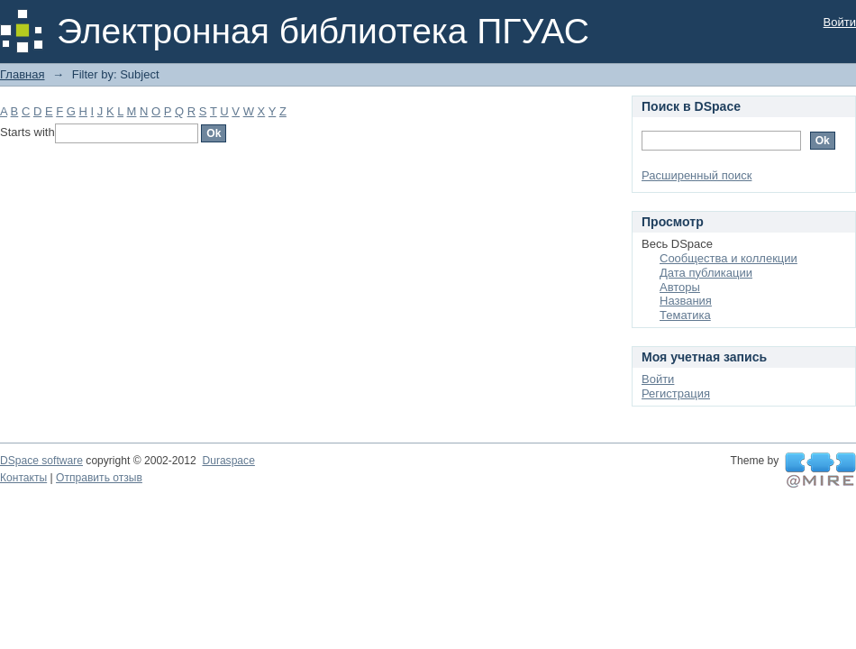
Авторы (680, 287)
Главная (22, 74)
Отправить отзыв (99, 477)
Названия (686, 300)
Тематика (685, 315)
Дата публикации (706, 272)
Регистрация (676, 393)
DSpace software (41, 460)
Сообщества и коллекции (728, 258)
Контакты (23, 477)
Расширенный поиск (696, 175)
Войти (840, 22)
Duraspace (228, 460)
